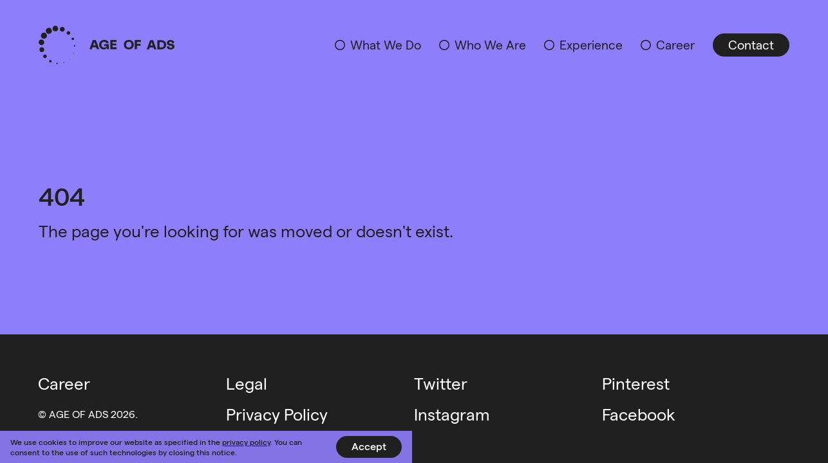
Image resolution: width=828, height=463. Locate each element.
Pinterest (636, 383)
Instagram (452, 414)
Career (675, 44)
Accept (369, 446)
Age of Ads (106, 45)
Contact (751, 44)
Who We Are (490, 44)
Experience (591, 44)
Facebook (638, 414)
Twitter (440, 383)
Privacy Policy (277, 414)
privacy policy (246, 441)
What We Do (385, 44)
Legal (246, 383)
